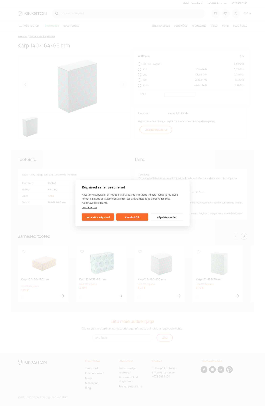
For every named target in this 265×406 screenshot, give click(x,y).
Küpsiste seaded (167, 217)
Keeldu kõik (132, 217)
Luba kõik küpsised (98, 217)
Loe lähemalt (89, 207)
